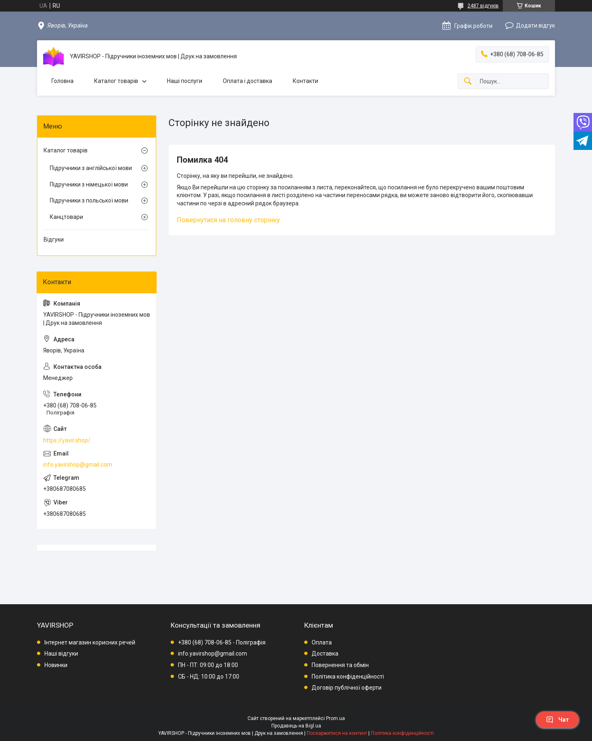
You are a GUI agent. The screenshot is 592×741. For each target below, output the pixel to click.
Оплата (322, 642)
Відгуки (54, 239)
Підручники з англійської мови (91, 168)
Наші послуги (184, 81)
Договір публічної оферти (347, 687)
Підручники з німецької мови (89, 184)
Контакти (305, 81)
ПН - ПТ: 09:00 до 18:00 (208, 665)
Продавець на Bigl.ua (296, 726)
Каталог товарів (116, 81)
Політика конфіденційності (348, 676)
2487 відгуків (483, 6)
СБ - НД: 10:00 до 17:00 (208, 676)
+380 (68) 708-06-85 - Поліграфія (222, 642)
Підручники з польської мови (89, 200)
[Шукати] (468, 81)
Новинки (55, 665)
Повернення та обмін (340, 665)
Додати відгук (535, 25)
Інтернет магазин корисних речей (89, 642)
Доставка (325, 653)
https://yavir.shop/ (66, 440)
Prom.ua (335, 718)
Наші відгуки (61, 653)
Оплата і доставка (247, 81)
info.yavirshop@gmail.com (77, 464)
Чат (557, 719)
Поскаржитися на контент (337, 733)
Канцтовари (66, 217)
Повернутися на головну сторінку (228, 220)
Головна (62, 81)
